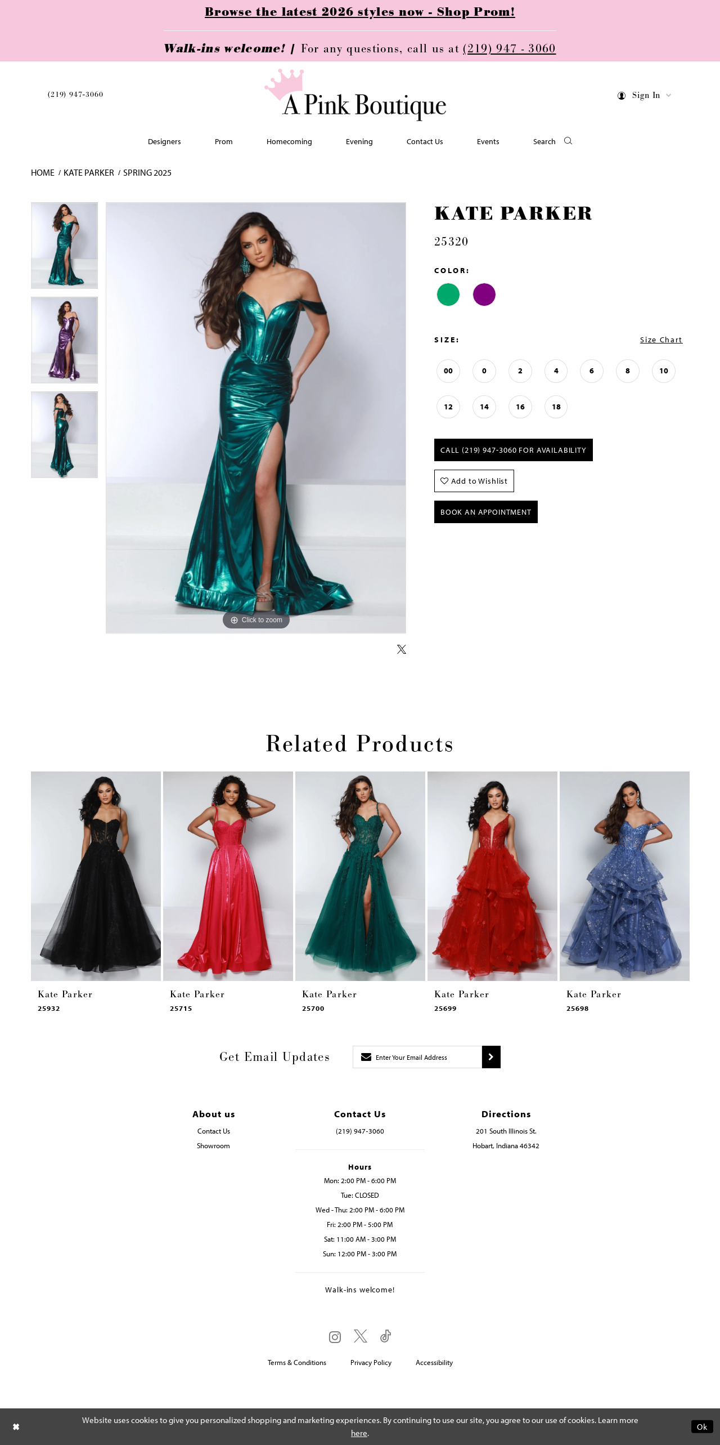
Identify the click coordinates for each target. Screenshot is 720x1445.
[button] (645, 97)
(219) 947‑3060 (75, 95)
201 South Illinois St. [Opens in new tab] (506, 1130)
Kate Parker (89, 172)
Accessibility (434, 1362)
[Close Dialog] (16, 1427)
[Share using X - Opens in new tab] (401, 649)
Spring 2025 (147, 172)
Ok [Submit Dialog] (702, 1426)
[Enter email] (417, 1057)
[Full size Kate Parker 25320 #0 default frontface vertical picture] (256, 418)
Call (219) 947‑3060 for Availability (513, 450)
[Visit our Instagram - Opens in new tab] (335, 1337)
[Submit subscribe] (491, 1057)
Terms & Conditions (297, 1362)
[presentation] (96, 876)
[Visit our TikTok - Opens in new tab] (386, 1337)
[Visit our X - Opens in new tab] (360, 1337)
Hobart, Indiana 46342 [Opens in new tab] (505, 1145)
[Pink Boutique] (356, 95)
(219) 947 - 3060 (509, 49)
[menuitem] (75, 96)
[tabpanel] (64, 249)
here (359, 1433)
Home (43, 172)
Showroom (213, 1145)
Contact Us (213, 1130)
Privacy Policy (371, 1362)
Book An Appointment (486, 512)
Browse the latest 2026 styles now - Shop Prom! (360, 12)
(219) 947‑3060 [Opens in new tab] (360, 1130)
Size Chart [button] (661, 340)
